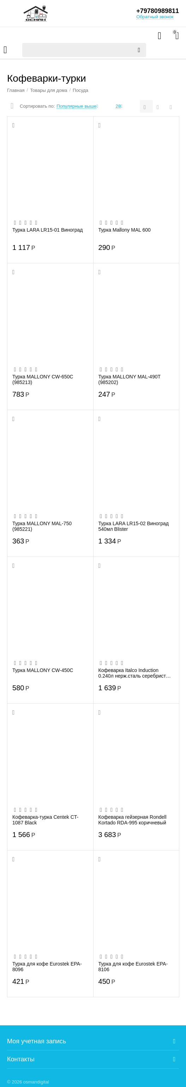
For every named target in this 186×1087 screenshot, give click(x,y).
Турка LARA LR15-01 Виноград (47, 230)
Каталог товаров (5, 50)
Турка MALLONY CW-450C (42, 670)
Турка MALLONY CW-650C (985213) (42, 379)
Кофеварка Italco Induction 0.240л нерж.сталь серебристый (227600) (135, 673)
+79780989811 (157, 10)
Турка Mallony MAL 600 (124, 230)
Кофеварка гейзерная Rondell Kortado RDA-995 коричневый (132, 819)
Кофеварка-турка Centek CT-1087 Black (45, 819)
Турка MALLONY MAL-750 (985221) (42, 526)
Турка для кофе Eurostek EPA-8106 (133, 966)
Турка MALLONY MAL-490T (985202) (129, 379)
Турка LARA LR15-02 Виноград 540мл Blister (133, 526)
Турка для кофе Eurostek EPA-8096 (47, 966)
